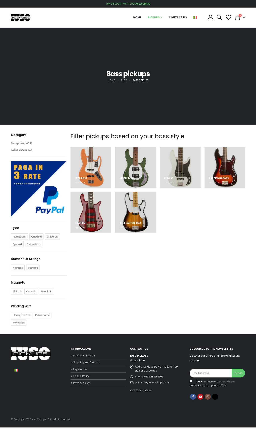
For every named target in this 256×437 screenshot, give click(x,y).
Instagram (208, 406)
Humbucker (21, 238)
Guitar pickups (21, 151)
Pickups (154, 17)
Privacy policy (81, 396)
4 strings (19, 277)
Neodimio (51, 301)
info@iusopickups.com (155, 395)
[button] (219, 17)
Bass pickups (20, 143)
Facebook (193, 406)
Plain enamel (47, 324)
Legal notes (80, 380)
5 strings (36, 277)
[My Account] (211, 17)
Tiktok (215, 406)
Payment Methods (84, 365)
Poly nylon (20, 332)
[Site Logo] (21, 17)
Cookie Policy (81, 388)
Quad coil (41, 238)
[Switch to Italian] (16, 379)
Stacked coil (21, 253)
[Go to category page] (91, 167)
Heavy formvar (23, 324)
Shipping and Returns (86, 373)
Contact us (178, 17)
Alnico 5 (18, 301)
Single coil (20, 246)
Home (137, 17)
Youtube (200, 406)
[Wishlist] (228, 17)
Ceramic (34, 301)
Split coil (37, 246)
